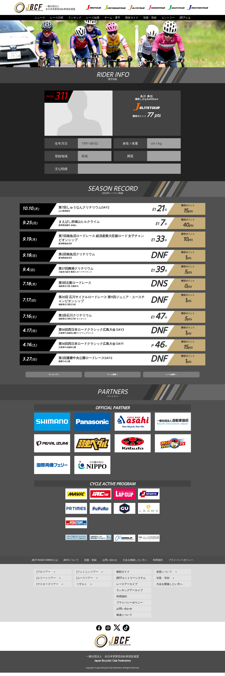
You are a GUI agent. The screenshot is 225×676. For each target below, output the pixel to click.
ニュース (39, 17)
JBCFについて (71, 563)
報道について (124, 618)
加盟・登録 (149, 17)
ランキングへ (75, 377)
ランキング (74, 17)
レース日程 (56, 17)
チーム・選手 (112, 17)
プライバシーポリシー (181, 563)
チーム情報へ (112, 377)
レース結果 (92, 17)
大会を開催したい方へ (135, 563)
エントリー (168, 17)
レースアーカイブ (126, 587)
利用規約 (158, 563)
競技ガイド (131, 17)
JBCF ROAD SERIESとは (45, 563)
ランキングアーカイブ (129, 593)
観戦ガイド (123, 575)
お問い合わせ (109, 563)
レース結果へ (149, 377)
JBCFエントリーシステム (131, 581)
